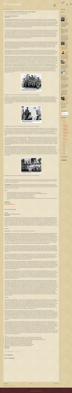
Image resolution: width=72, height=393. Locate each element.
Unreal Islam (66, 42)
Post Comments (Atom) (10, 385)
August (64, 142)
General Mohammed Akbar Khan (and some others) (65, 133)
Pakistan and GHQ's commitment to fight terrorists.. (65, 126)
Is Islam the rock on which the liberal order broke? (66, 20)
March (64, 149)
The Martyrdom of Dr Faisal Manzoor (66, 52)
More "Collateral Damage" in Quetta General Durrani (65, 129)
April (63, 148)
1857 (61, 28)
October (64, 124)
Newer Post (6, 383)
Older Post (57, 383)
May (63, 146)
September (64, 141)
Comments (63, 114)
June (63, 145)
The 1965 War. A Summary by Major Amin (64, 82)
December (64, 121)
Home (31, 383)
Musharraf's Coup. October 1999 (65, 139)
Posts (63, 112)
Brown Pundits (12, 4)
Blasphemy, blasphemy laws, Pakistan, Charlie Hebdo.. (66, 62)
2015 (63, 152)
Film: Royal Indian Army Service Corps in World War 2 (65, 136)
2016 (63, 120)
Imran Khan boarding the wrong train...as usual (64, 35)
